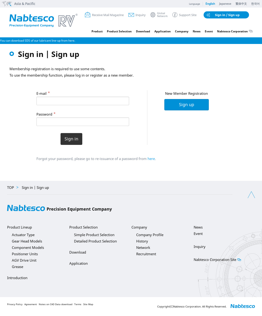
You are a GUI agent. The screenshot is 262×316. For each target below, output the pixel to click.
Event (209, 31)
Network (143, 247)
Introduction (17, 277)
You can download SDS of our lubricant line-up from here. (37, 41)
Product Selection (119, 31)
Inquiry (140, 15)
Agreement (30, 304)
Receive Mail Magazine (108, 15)
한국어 (255, 4)
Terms (77, 304)
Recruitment (146, 253)
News (197, 31)
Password (44, 114)
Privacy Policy (14, 304)
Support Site (187, 15)
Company (181, 31)
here (151, 158)
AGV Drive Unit (24, 260)
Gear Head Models (27, 241)
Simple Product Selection (94, 234)
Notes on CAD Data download (55, 304)
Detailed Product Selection (95, 241)
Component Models (28, 247)
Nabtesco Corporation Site (215, 259)
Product (97, 31)
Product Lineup (19, 227)
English (210, 4)
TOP (10, 187)
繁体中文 (241, 4)
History (142, 241)
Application (162, 31)
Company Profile (149, 234)
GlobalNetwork (162, 15)
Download (143, 31)
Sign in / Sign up (227, 15)
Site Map (88, 304)
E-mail (41, 93)
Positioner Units (25, 253)
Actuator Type (23, 234)
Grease (17, 266)
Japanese (225, 4)
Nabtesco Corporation (232, 31)
